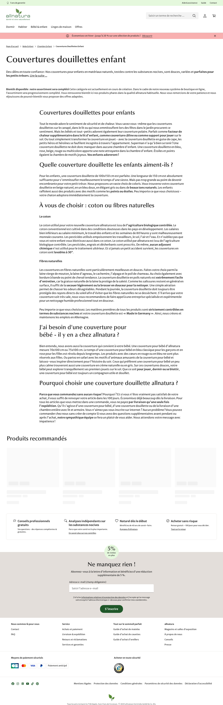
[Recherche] (172, 15)
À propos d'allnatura (129, 529)
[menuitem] (10, 27)
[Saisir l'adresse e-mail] (111, 588)
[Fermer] (215, 36)
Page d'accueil (12, 46)
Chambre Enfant (44, 46)
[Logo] (18, 14)
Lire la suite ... (38, 75)
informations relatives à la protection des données (103, 597)
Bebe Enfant (28, 46)
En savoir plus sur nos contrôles (82, 533)
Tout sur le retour (178, 529)
